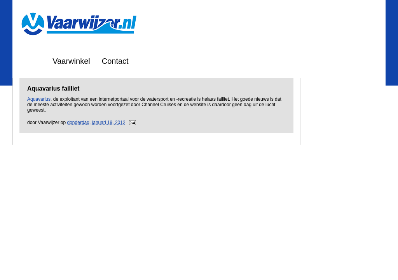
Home (30, 61)
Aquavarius (39, 99)
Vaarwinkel (71, 61)
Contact (115, 61)
